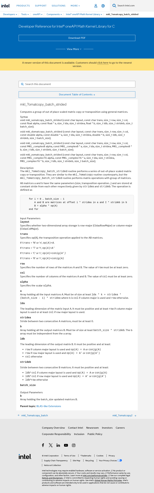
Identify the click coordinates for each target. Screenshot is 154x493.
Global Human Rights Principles (108, 479)
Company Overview (53, 426)
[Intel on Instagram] (73, 445)
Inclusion (79, 433)
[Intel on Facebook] (43, 445)
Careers (120, 426)
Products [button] (23, 5)
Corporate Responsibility (56, 433)
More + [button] (75, 5)
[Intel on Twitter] (50, 445)
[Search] (114, 6)
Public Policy (95, 433)
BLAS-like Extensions (48, 405)
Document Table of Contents (75, 94)
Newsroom (92, 426)
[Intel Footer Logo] (25, 455)
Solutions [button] (58, 5)
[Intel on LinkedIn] (58, 445)
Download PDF (77, 38)
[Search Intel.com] (135, 5)
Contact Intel (75, 426)
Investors (107, 426)
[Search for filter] (77, 84)
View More (75, 49)
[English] (103, 5)
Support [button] (41, 5)
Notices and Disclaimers (52, 477)
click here (102, 62)
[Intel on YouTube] (66, 445)
